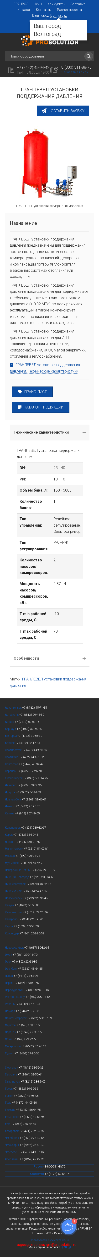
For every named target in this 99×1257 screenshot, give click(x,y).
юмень (10, 1109)
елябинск (12, 1138)
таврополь (13, 1046)
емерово (11, 919)
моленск (12, 1067)
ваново (11, 785)
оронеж (11, 771)
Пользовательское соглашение (49, 1240)
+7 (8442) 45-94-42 (33, 67)
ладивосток (13, 750)
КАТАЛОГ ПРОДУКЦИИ (40, 407)
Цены (38, 4)
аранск (11, 1032)
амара (10, 1011)
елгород (11, 735)
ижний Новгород (17, 877)
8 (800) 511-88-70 (76, 67)
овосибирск (14, 898)
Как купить (56, 4)
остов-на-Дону (15, 997)
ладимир (12, 757)
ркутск (10, 792)
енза (9, 975)
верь (9, 1088)
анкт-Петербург (16, 1018)
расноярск (13, 827)
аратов (10, 1025)
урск (9, 834)
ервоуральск (14, 990)
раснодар (12, 933)
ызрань (11, 1074)
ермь (9, 983)
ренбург (11, 968)
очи (8, 1039)
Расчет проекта (69, 10)
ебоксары (12, 1145)
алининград (14, 912)
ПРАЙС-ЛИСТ (32, 392)
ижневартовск (15, 884)
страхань (12, 714)
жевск (10, 806)
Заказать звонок (74, 72)
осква (10, 855)
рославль (12, 1159)
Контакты (44, 10)
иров (9, 926)
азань (10, 813)
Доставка (77, 4)
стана (10, 722)
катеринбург (14, 778)
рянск (10, 743)
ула (8, 1102)
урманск (12, 863)
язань (10, 1004)
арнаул (11, 729)
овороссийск (14, 947)
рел (8, 961)
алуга (10, 905)
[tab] (50, 432)
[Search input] (46, 56)
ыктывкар (13, 1081)
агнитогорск (14, 848)
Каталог (24, 10)
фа (8, 1124)
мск (9, 954)
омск (9, 1095)
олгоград (12, 764)
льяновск (12, 1117)
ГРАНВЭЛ (21, 4)
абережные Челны (18, 870)
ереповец (12, 1152)
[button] (63, 111)
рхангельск (13, 707)
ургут (10, 1053)
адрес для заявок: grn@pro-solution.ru (46, 1245)
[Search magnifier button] (88, 56)
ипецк (10, 842)
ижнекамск (13, 891)
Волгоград (58, 15)
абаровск (12, 1131)
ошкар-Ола (13, 799)
